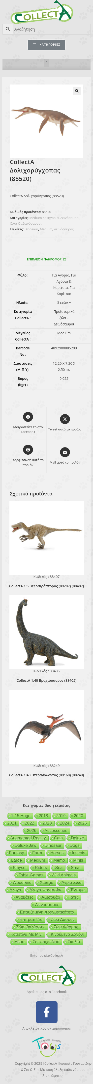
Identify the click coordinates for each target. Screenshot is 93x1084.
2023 (47, 823)
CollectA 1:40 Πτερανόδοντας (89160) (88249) (46, 775)
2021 (12, 823)
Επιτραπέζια (31, 919)
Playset (20, 867)
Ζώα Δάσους (63, 919)
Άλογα (15, 890)
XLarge (46, 882)
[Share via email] (65, 456)
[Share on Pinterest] (28, 456)
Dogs (75, 845)
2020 (78, 815)
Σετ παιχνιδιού (45, 941)
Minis (78, 860)
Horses (57, 852)
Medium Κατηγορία (44, 217)
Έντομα (77, 890)
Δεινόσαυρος (64, 229)
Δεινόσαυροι (70, 217)
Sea (59, 867)
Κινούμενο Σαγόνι (67, 934)
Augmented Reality (28, 838)
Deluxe (77, 838)
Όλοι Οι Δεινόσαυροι (25, 223)
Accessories (56, 830)
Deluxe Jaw (25, 845)
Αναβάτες (24, 897)
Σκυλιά (73, 941)
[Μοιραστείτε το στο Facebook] (28, 423)
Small (76, 867)
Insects (78, 852)
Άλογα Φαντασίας (46, 890)
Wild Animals (64, 875)
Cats (58, 838)
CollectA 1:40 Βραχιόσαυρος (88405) (46, 680)
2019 (61, 815)
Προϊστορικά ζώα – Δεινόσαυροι (64, 317)
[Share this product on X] (65, 423)
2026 (31, 830)
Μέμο (19, 941)
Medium (46, 229)
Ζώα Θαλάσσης (30, 927)
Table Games (31, 875)
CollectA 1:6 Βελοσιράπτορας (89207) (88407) (46, 586)
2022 (29, 823)
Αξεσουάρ (50, 897)
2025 (82, 823)
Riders (41, 867)
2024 (64, 823)
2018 (43, 815)
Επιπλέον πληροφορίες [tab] (46, 259)
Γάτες (73, 897)
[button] (46, 63)
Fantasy (16, 852)
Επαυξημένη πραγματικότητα (47, 912)
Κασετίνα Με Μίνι (26, 934)
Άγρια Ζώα (72, 882)
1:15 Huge (21, 815)
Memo (59, 860)
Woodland (22, 882)
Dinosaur (31, 229)
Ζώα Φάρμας (66, 927)
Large (16, 860)
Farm (37, 852)
